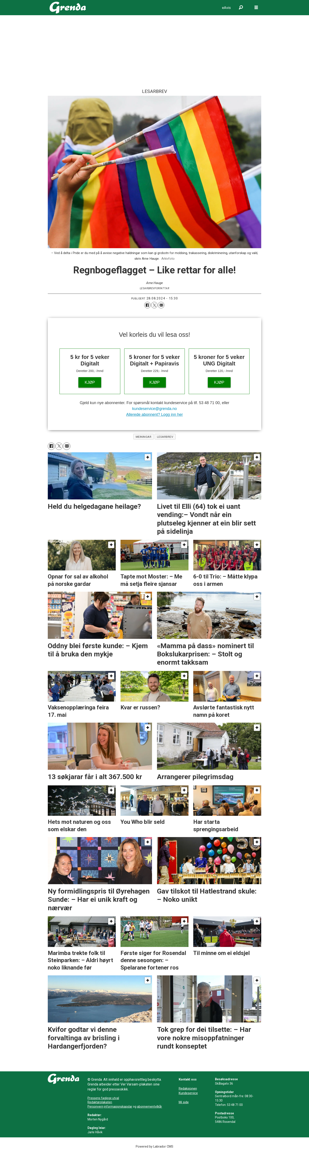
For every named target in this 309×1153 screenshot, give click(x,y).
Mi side (184, 1102)
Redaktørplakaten (100, 1102)
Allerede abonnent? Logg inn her (154, 414)
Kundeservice (188, 1093)
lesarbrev (165, 436)
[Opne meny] (256, 7)
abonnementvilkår (149, 1106)
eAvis (226, 7)
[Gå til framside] (68, 7)
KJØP (90, 382)
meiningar (144, 436)
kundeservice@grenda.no (154, 408)
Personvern (95, 1106)
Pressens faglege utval (103, 1098)
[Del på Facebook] (147, 305)
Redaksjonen (188, 1088)
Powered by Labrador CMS (154, 1146)
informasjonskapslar (118, 1106)
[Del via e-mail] (161, 305)
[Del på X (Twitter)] (154, 305)
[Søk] (241, 7)
